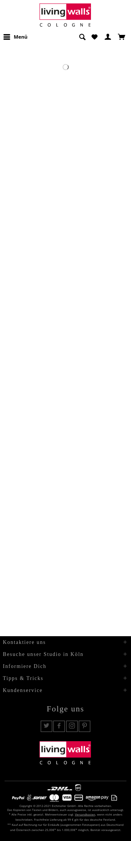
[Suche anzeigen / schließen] (82, 37)
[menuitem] (15, 37)
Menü (15, 36)
